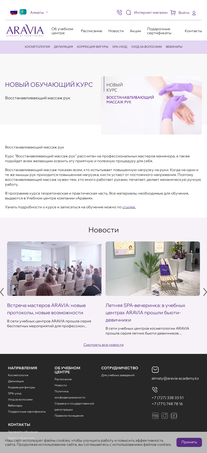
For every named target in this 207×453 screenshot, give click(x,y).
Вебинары (174, 47)
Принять (189, 442)
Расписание (91, 31)
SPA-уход (119, 47)
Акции (135, 31)
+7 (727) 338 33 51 (168, 397)
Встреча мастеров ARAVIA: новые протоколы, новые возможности (46, 308)
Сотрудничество (119, 368)
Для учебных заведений (118, 375)
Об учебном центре (62, 30)
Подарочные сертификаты (159, 30)
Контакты (193, 31)
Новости (116, 31)
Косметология (37, 47)
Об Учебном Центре (67, 370)
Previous (2, 292)
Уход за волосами (146, 47)
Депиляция (63, 47)
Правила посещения (69, 415)
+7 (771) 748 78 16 (167, 403)
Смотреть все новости (103, 344)
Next (205, 292)
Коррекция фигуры (92, 47)
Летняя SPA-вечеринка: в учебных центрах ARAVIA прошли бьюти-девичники (145, 312)
